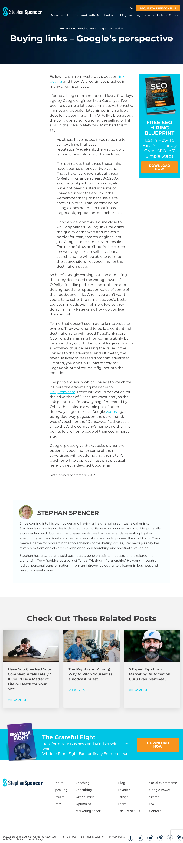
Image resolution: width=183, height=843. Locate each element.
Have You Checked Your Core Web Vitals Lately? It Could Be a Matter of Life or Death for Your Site (29, 679)
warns (111, 412)
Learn (148, 15)
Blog (123, 15)
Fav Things (135, 15)
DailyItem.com (62, 392)
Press (75, 15)
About (55, 15)
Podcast (111, 15)
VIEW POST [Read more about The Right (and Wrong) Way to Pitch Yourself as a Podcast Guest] (77, 690)
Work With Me (91, 15)
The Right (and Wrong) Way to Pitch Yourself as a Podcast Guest (90, 674)
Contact (174, 15)
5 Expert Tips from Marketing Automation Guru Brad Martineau (149, 674)
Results (65, 15)
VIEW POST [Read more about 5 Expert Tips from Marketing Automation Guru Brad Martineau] (138, 690)
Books (162, 15)
